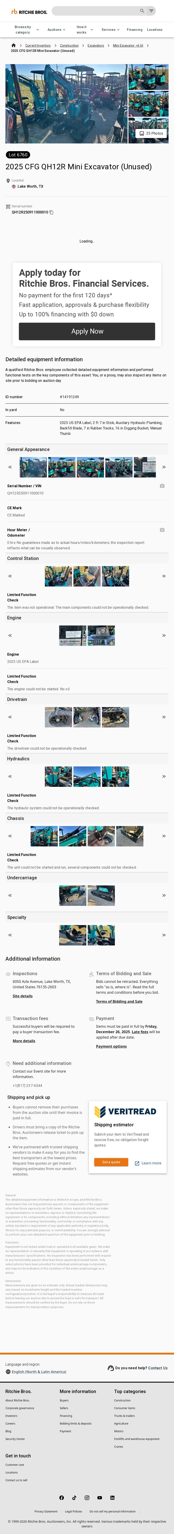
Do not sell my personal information (113, 1511)
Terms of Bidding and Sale (119, 1001)
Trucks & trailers (124, 1416)
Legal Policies (73, 1511)
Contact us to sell (16, 1480)
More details (24, 1040)
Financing (134, 30)
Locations (155, 30)
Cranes (118, 1447)
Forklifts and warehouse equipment (137, 1439)
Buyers (64, 1400)
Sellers (64, 1408)
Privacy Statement (46, 1511)
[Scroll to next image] (164, 467)
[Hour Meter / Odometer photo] (162, 530)
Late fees (140, 1031)
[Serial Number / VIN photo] (162, 486)
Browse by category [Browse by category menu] (25, 30)
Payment (65, 1431)
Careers (10, 1423)
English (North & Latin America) (39, 1371)
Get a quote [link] (111, 1162)
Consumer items (124, 1408)
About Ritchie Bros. (17, 1400)
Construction (122, 1400)
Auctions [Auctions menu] (57, 30)
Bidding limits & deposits (76, 1423)
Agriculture (121, 1423)
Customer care (14, 1465)
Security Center (15, 1439)
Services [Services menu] (111, 30)
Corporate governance (19, 1408)
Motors (118, 1431)
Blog (8, 1431)
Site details (23, 996)
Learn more (147, 1163)
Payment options (111, 1046)
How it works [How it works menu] (84, 30)
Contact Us (158, 1368)
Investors (11, 1416)
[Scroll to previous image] (10, 467)
